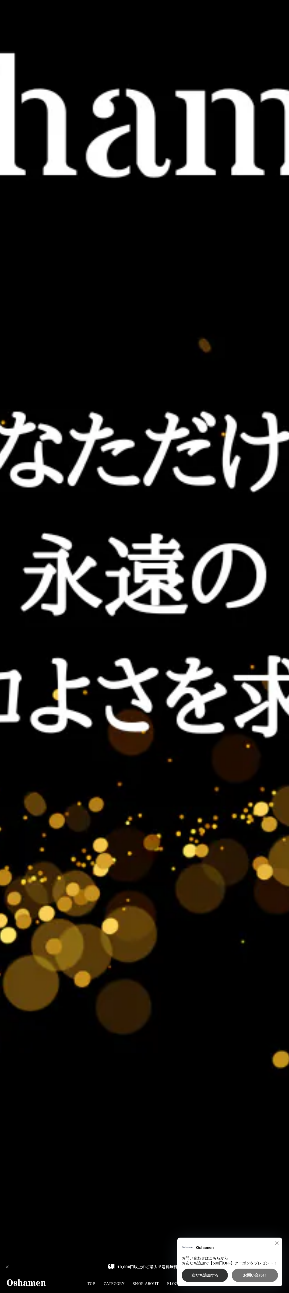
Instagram (241, 1283)
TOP (91, 1283)
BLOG (172, 1283)
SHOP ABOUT (146, 1283)
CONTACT (195, 1283)
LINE (217, 1283)
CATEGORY (114, 1283)
